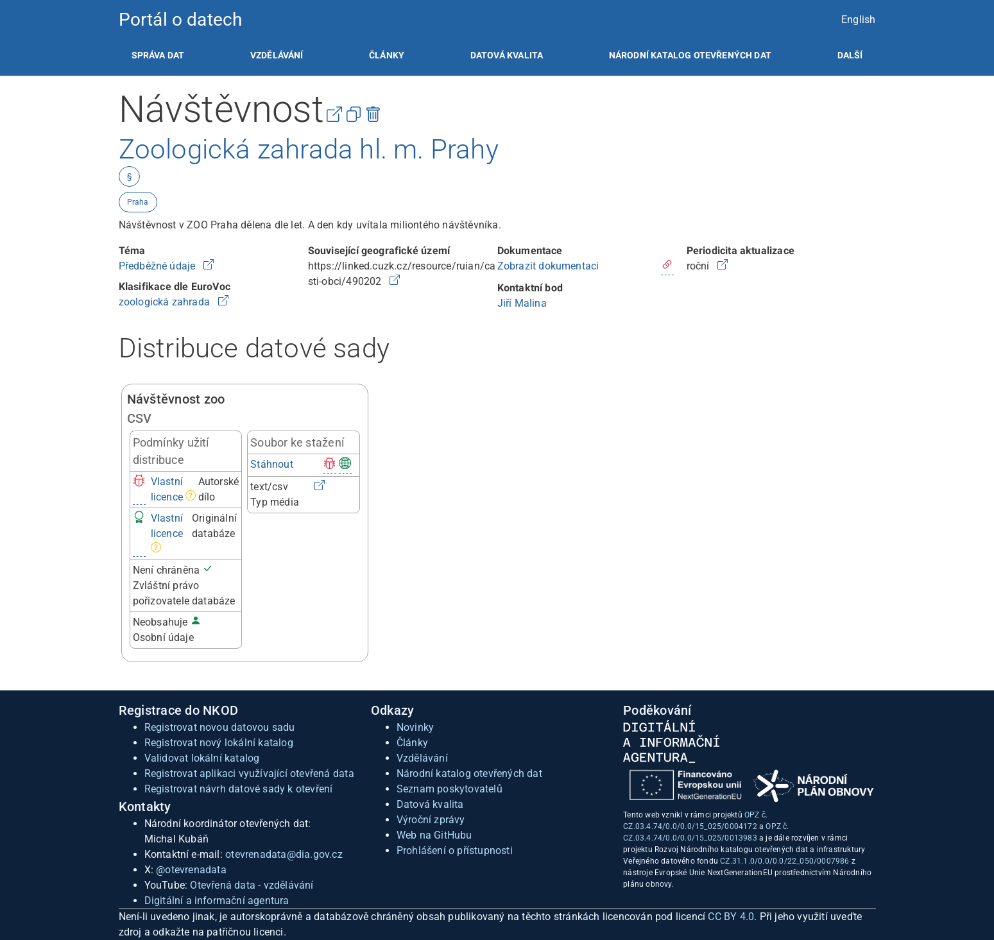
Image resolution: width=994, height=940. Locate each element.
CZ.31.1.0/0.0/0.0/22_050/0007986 (784, 861)
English (858, 19)
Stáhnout (271, 464)
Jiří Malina (522, 303)
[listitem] (158, 55)
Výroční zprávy (431, 820)
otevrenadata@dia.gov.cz (284, 854)
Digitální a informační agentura (216, 900)
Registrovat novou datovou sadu (219, 727)
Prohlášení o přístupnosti (455, 850)
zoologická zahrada (166, 302)
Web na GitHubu (434, 835)
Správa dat (158, 55)
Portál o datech (181, 19)
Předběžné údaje (158, 266)
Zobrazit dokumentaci (548, 266)
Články (386, 55)
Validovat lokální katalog (202, 758)
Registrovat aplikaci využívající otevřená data (249, 773)
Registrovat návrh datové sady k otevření (238, 789)
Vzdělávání (277, 55)
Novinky (415, 727)
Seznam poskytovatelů (449, 789)
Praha (138, 202)
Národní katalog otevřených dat (469, 773)
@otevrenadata (191, 870)
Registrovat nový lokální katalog (218, 743)
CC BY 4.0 (731, 916)
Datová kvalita (506, 55)
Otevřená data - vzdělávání (251, 885)
